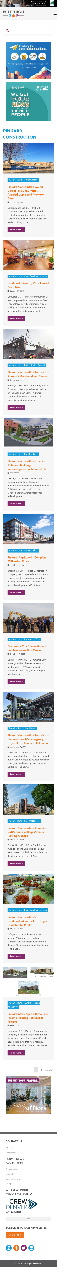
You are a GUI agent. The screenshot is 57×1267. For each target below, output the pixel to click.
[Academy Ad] (28, 60)
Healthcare (30, 728)
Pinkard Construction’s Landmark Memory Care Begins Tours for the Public (28, 921)
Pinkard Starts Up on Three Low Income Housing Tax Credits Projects (28, 1018)
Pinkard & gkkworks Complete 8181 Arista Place (27, 559)
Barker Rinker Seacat (34, 365)
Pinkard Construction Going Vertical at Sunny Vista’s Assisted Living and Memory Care (26, 192)
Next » (48, 1070)
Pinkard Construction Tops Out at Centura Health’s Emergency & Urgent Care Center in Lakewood (28, 739)
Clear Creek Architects (35, 276)
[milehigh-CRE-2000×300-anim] (28, 3)
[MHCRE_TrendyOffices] (28, 1094)
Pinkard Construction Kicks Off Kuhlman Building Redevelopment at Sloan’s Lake (27, 465)
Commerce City (32, 639)
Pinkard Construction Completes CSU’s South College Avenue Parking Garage (28, 832)
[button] (28, 1219)
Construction (30, 180)
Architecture (15, 180)
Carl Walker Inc (31, 821)
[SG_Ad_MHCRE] (28, 101)
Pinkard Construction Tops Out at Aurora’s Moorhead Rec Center (28, 374)
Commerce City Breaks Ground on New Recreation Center (27, 648)
